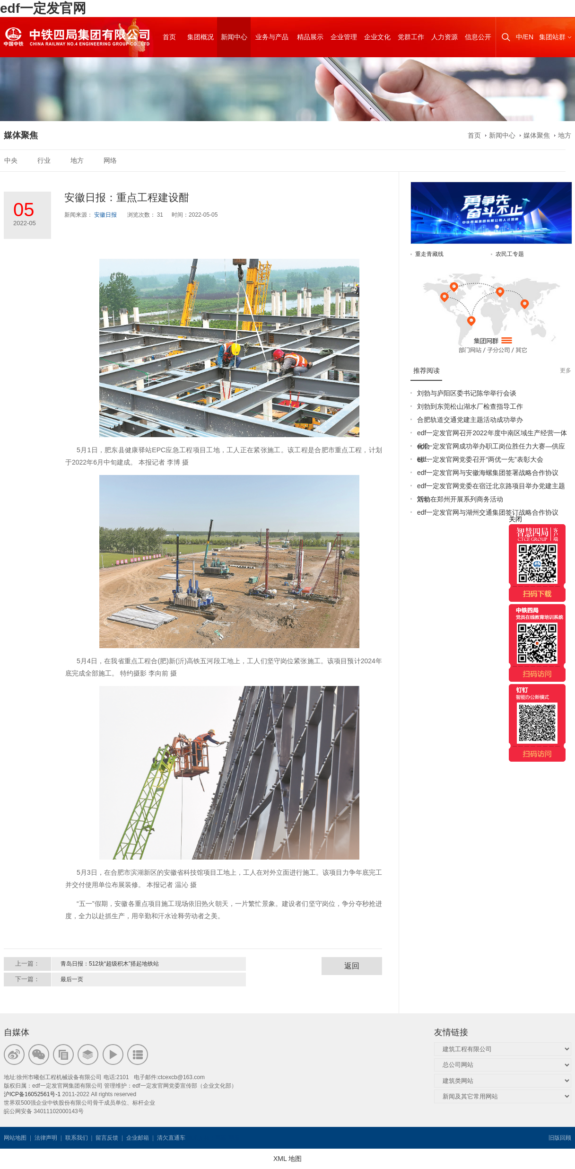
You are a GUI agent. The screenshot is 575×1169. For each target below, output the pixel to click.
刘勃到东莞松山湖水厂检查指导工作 (470, 406)
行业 (44, 160)
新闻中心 (502, 135)
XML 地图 (287, 1158)
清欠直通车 (171, 1137)
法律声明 (46, 1137)
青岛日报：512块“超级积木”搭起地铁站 (110, 963)
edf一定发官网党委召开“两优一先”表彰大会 (480, 459)
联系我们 (76, 1137)
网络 (110, 160)
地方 (564, 135)
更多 (565, 370)
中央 (10, 160)
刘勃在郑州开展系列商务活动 (460, 499)
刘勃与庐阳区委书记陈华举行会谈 (466, 393)
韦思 (221, 1137)
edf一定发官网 (43, 8)
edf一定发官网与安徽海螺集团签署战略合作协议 (487, 472)
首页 (474, 135)
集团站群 (552, 37)
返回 (351, 966)
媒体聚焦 (536, 135)
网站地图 (15, 1137)
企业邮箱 (137, 1137)
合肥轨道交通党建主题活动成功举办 (470, 419)
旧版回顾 (560, 1137)
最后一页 (72, 979)
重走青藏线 (429, 254)
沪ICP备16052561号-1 (32, 1094)
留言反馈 (107, 1137)
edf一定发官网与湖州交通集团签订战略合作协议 (487, 512)
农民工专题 (510, 254)
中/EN (524, 37)
